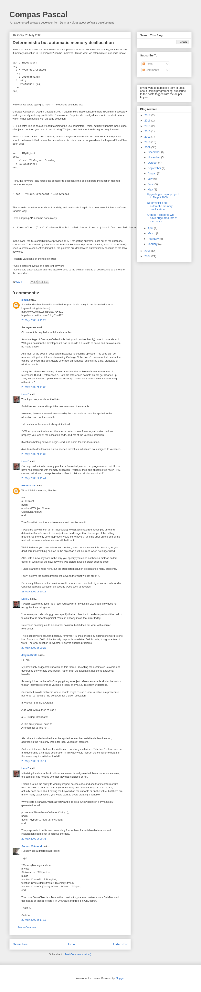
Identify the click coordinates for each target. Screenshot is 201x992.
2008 (147, 250)
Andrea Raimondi (32, 846)
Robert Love (28, 485)
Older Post (120, 944)
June (151, 184)
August (152, 173)
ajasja (24, 299)
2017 (147, 115)
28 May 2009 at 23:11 (33, 761)
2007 (147, 256)
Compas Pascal (38, 14)
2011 (147, 136)
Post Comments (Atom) (78, 954)
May (150, 189)
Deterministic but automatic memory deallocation (160, 206)
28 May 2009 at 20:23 (33, 647)
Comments (151, 70)
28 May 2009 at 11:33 (33, 453)
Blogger (119, 978)
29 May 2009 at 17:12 (33, 919)
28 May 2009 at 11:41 (33, 478)
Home (71, 944)
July (150, 178)
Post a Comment (27, 927)
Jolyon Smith (29, 655)
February (153, 238)
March (152, 233)
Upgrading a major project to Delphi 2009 (163, 196)
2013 (147, 131)
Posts (148, 63)
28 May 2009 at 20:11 (33, 591)
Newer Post (20, 944)
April (151, 228)
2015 (147, 126)
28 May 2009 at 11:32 (33, 386)
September (155, 168)
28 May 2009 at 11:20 (33, 320)
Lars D (25, 394)
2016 (147, 120)
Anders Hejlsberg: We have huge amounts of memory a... (162, 218)
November (154, 157)
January (153, 244)
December (154, 152)
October (153, 162)
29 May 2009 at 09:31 (33, 838)
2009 (147, 147)
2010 (147, 142)
